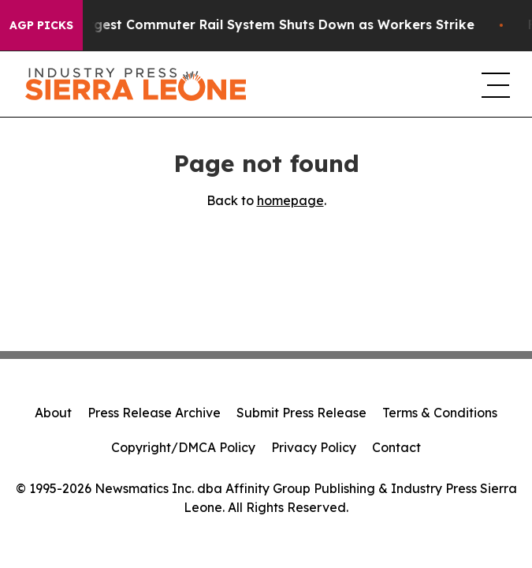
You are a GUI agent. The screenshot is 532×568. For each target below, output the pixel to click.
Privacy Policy (313, 447)
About (53, 412)
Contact (396, 447)
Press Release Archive (154, 412)
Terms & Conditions (439, 412)
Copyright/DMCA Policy (183, 447)
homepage (290, 200)
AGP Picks (41, 25)
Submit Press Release (301, 412)
